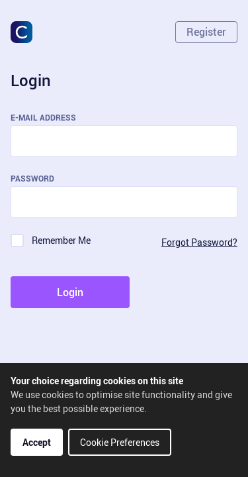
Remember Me (61, 240)
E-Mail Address (43, 117)
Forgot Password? (199, 242)
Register (206, 32)
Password (32, 178)
